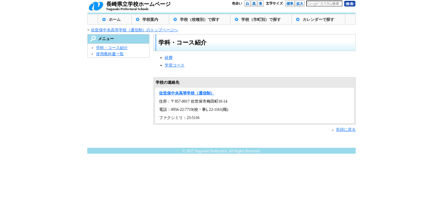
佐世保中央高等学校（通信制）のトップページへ (134, 30)
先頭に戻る (346, 129)
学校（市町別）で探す (261, 19)
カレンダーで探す (318, 19)
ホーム (115, 19)
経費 (169, 58)
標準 (289, 4)
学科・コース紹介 (112, 48)
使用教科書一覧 (110, 54)
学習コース (174, 65)
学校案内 (150, 19)
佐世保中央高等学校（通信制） (186, 93)
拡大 (299, 4)
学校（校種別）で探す (200, 19)
